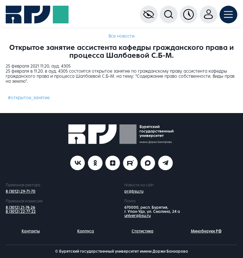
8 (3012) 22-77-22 (21, 211)
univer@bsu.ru (137, 216)
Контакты (31, 231)
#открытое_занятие (29, 97)
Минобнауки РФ (206, 231)
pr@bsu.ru (133, 191)
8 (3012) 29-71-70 (20, 191)
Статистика (142, 231)
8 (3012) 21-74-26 (20, 207)
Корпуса (85, 231)
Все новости (121, 36)
